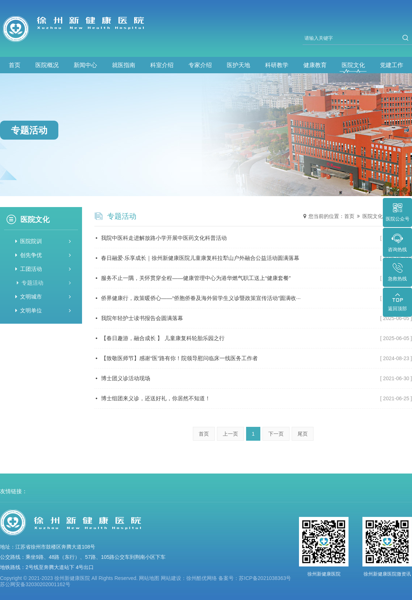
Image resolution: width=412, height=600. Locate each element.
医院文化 (353, 65)
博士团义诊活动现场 (254, 378)
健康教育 (315, 65)
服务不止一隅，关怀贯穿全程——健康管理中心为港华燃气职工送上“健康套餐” (254, 278)
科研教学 (276, 65)
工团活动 (43, 269)
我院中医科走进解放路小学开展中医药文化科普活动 (254, 238)
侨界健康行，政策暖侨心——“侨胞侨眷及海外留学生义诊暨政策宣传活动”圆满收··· (254, 298)
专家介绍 (200, 65)
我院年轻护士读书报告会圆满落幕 (254, 318)
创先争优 (43, 255)
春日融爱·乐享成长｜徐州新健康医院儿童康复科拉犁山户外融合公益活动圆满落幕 (254, 258)
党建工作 (391, 65)
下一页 (276, 434)
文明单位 (43, 310)
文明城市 (43, 296)
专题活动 (43, 283)
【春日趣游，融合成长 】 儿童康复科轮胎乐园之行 (254, 338)
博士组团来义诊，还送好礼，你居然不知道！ (254, 398)
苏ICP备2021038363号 (265, 578)
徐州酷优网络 (201, 578)
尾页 (303, 434)
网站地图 (149, 578)
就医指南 (123, 65)
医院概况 (47, 65)
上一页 (230, 434)
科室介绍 (162, 65)
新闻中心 (85, 65)
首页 (14, 65)
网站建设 (171, 578)
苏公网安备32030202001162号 (35, 584)
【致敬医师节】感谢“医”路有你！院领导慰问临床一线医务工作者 (254, 358)
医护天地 (238, 65)
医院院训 (43, 241)
